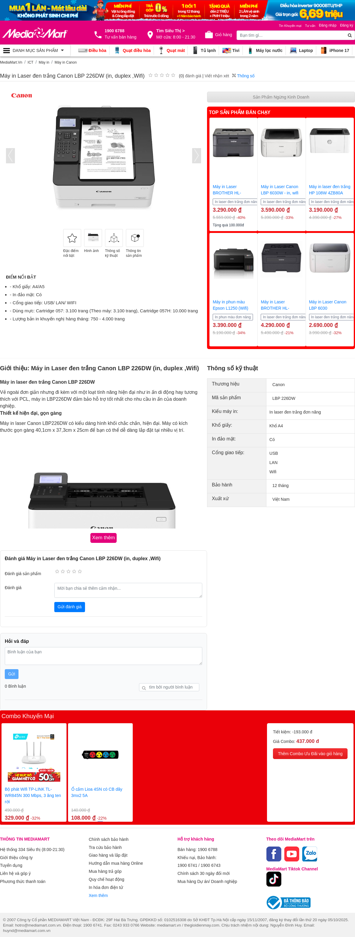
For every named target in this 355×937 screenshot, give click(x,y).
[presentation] (10, 155)
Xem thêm (98, 888)
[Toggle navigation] (35, 50)
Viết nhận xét (217, 75)
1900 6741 (187, 862)
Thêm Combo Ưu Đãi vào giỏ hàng (310, 752)
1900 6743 (210, 862)
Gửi (11, 673)
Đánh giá (13, 587)
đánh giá (193, 75)
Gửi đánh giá (70, 606)
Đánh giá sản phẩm (23, 572)
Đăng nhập (328, 25)
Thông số (243, 75)
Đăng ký (346, 25)
